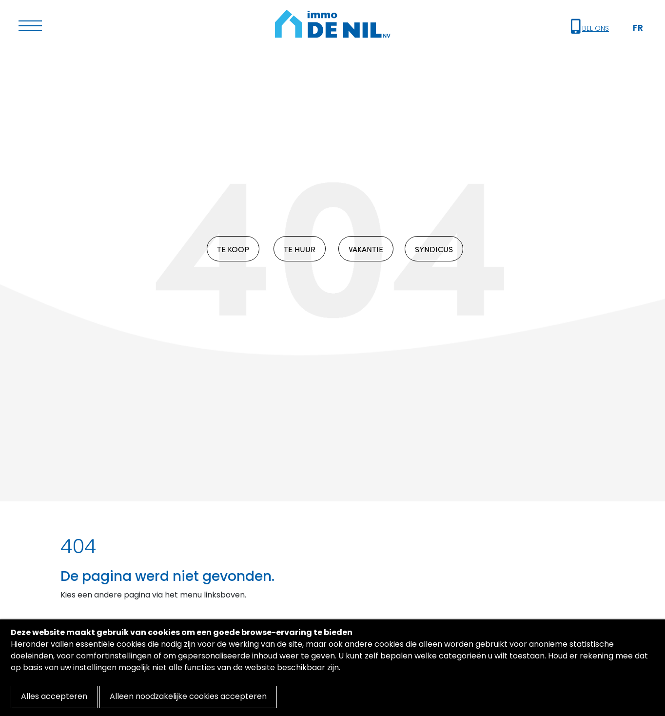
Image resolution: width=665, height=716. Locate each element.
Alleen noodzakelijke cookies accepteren (188, 697)
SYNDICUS (434, 248)
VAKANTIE (366, 248)
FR (638, 28)
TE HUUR (299, 248)
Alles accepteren (54, 697)
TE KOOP (233, 248)
